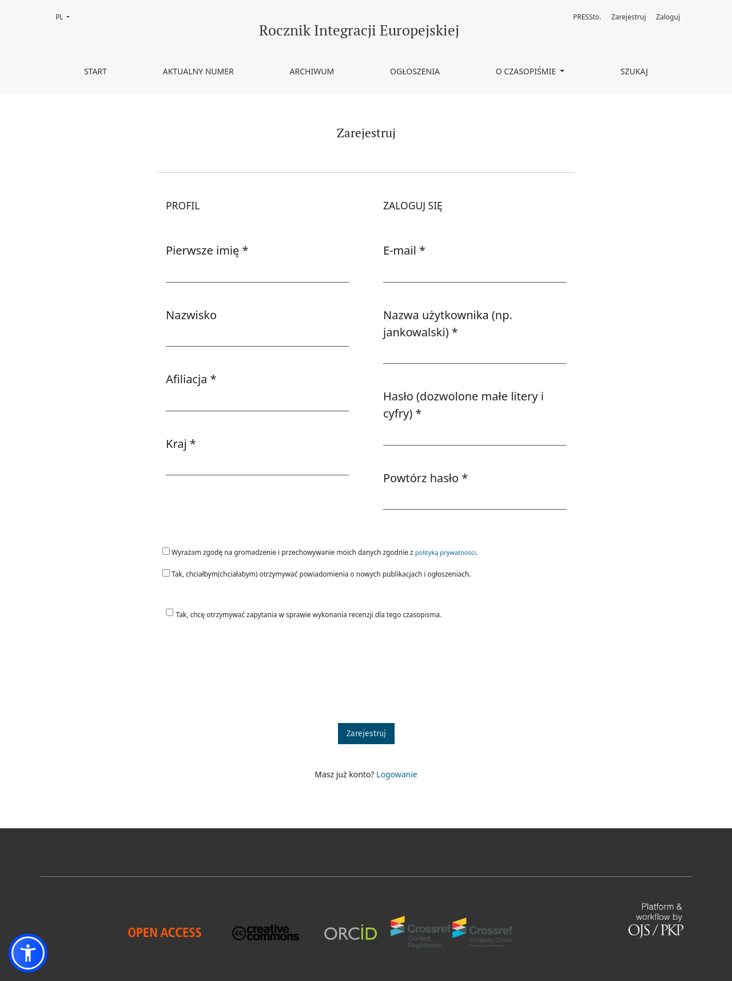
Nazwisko (191, 315)
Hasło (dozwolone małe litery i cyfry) (463, 404)
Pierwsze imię (207, 250)
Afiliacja (191, 379)
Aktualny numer (198, 71)
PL (66, 16)
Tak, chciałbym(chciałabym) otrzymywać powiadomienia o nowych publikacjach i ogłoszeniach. (316, 573)
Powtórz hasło (425, 478)
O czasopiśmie (527, 71)
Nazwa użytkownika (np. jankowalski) (450, 323)
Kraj (181, 443)
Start (95, 71)
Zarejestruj (628, 17)
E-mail (404, 250)
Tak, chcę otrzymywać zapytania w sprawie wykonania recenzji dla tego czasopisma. (309, 614)
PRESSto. (587, 17)
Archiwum (312, 71)
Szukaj (634, 71)
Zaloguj (668, 17)
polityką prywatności (445, 552)
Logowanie (396, 774)
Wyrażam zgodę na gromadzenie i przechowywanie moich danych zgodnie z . (320, 552)
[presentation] (244, 676)
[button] (28, 953)
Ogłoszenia (415, 71)
